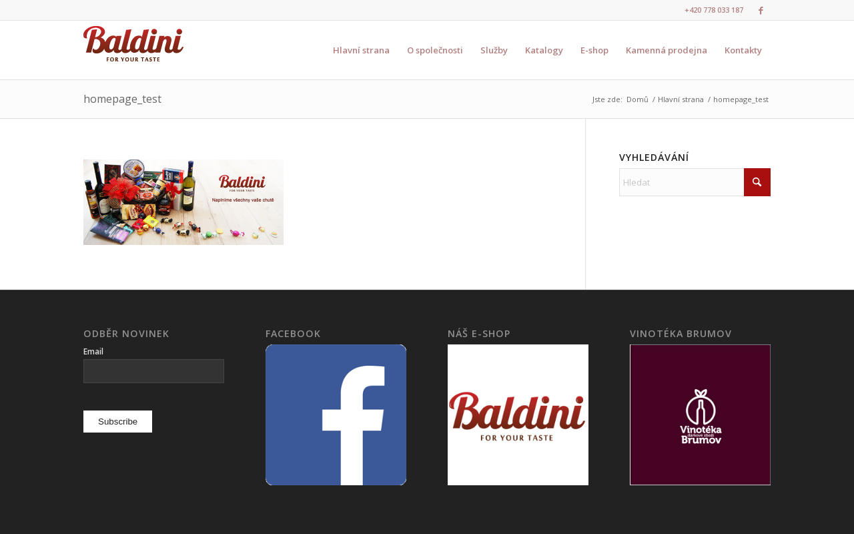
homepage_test (122, 98)
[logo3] (133, 50)
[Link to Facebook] (761, 10)
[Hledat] (695, 182)
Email (93, 351)
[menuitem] (361, 50)
